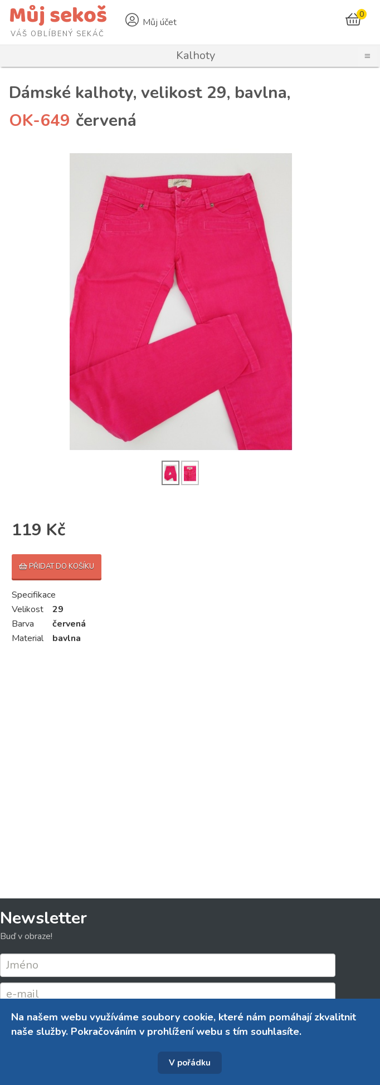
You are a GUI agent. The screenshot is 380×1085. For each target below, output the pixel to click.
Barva (23, 624)
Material (27, 638)
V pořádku (190, 1062)
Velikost (27, 609)
